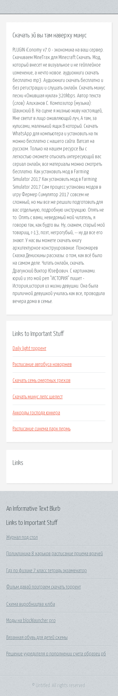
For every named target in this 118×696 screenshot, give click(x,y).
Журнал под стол (22, 537)
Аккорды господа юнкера (36, 412)
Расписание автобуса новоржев (42, 364)
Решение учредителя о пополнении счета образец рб (56, 653)
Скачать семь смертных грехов (41, 380)
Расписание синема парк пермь (41, 428)
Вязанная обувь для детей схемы (37, 637)
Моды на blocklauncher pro (31, 620)
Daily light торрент (29, 348)
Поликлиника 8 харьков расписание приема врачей (54, 553)
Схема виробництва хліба (30, 604)
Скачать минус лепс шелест (38, 396)
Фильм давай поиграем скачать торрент (43, 587)
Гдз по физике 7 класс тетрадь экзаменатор (46, 570)
